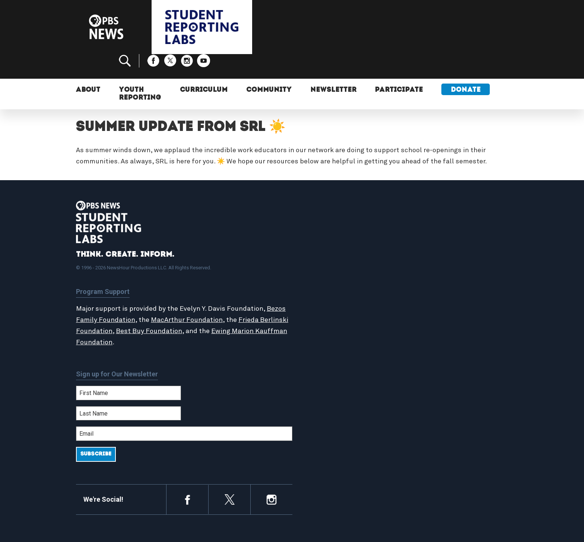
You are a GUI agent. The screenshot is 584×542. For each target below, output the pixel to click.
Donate (467, 66)
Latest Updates (329, 278)
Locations (320, 294)
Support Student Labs (442, 253)
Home (315, 253)
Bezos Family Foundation (116, 295)
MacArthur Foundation (207, 295)
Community (269, 66)
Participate (400, 66)
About (88, 66)
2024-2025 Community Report (453, 270)
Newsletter (334, 66)
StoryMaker (323, 286)
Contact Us (426, 278)
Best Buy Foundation (179, 306)
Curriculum (204, 66)
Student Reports (330, 270)
